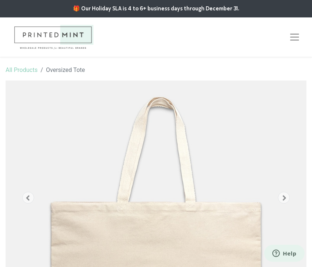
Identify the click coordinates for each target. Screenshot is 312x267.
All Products (21, 69)
